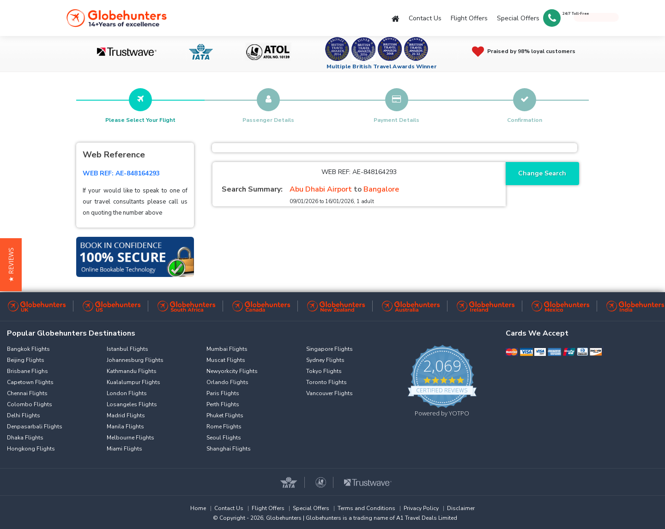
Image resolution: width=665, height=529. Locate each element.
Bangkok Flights (28, 349)
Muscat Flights (225, 360)
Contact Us (425, 18)
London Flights (127, 393)
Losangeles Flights (132, 404)
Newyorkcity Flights (232, 371)
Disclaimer (461, 508)
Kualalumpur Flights (133, 382)
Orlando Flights (227, 382)
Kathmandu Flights (132, 371)
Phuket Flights (224, 415)
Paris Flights (222, 393)
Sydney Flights (325, 360)
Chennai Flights (27, 393)
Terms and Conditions (366, 508)
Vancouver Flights (329, 393)
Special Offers (518, 18)
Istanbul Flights (127, 349)
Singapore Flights (329, 349)
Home (198, 508)
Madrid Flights (126, 415)
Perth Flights (222, 404)
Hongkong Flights (31, 448)
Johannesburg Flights (135, 360)
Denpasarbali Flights (34, 426)
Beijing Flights (25, 360)
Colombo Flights (29, 404)
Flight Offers (469, 18)
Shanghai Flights (228, 448)
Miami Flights (124, 448)
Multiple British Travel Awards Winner (381, 66)
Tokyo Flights (324, 371)
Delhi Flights (23, 415)
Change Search (542, 173)
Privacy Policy (421, 508)
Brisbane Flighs (27, 371)
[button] (11, 264)
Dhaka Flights (25, 437)
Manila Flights (125, 426)
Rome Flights (224, 426)
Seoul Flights (223, 437)
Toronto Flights (326, 382)
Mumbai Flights (227, 349)
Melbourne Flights (130, 437)
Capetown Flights (30, 382)
